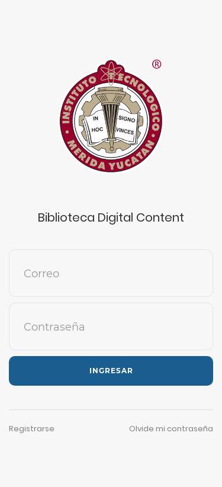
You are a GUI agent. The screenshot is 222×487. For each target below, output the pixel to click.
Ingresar (111, 370)
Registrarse (31, 428)
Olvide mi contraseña (171, 428)
